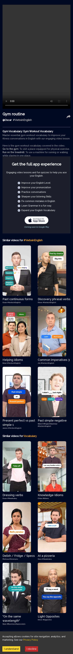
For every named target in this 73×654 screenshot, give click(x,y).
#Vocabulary (12, 498)
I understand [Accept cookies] (11, 648)
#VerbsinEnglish (14, 302)
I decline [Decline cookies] (31, 648)
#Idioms (46, 498)
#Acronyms (13, 559)
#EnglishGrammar (50, 424)
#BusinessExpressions (16, 624)
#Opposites (47, 620)
